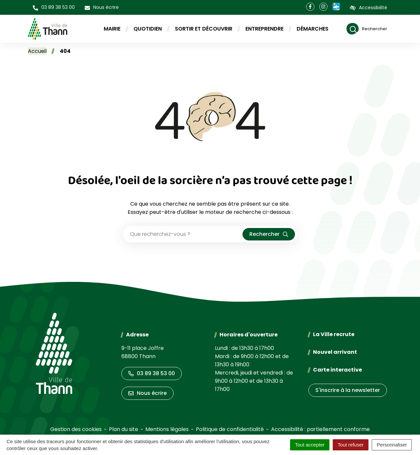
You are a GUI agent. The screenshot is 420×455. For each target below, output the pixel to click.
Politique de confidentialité (230, 429)
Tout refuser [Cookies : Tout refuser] (351, 444)
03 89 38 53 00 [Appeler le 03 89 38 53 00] (151, 373)
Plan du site (123, 429)
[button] (54, 7)
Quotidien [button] (148, 29)
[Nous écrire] (102, 7)
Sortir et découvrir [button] (203, 29)
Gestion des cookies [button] (76, 429)
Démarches (312, 29)
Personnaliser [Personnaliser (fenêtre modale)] (392, 444)
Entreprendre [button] (264, 29)
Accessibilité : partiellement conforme (320, 429)
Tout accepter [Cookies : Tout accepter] (310, 444)
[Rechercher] (366, 28)
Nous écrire (147, 393)
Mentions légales (167, 429)
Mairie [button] (112, 29)
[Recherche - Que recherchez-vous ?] (183, 234)
